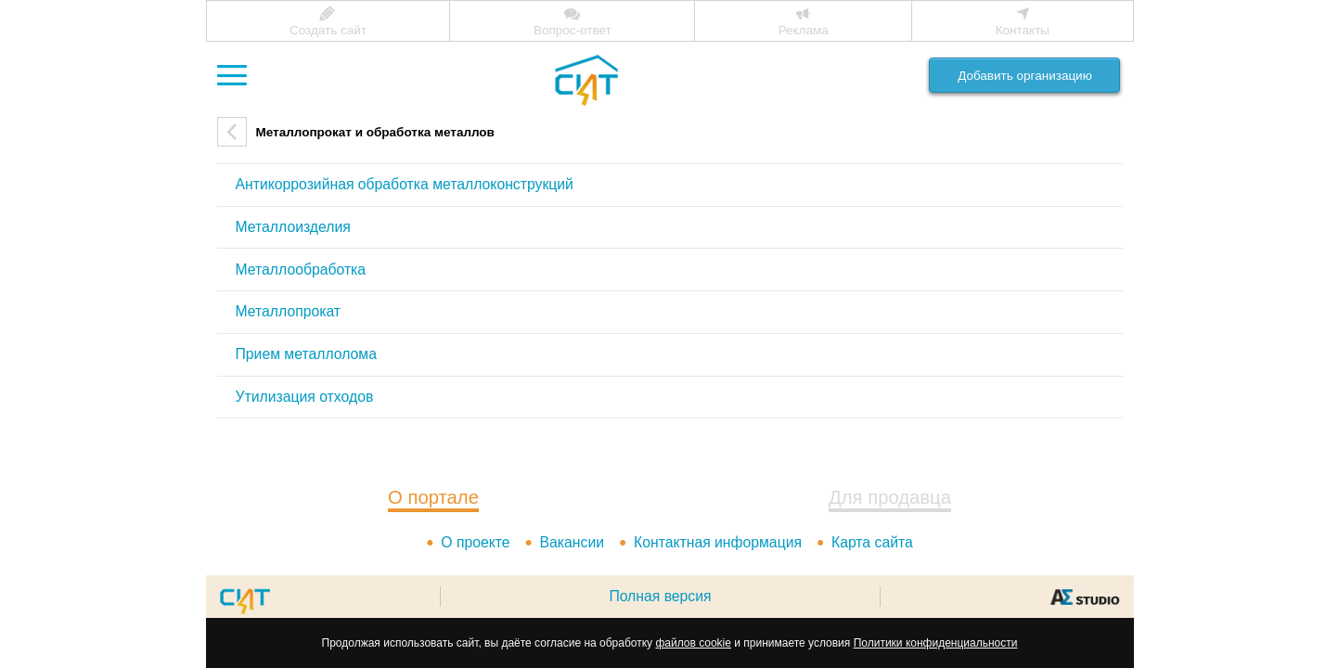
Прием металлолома (306, 354)
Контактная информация (718, 542)
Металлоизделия (293, 227)
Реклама (804, 30)
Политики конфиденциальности (936, 642)
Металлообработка (301, 269)
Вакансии (572, 542)
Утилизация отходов (305, 397)
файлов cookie (692, 642)
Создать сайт (328, 30)
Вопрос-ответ (573, 30)
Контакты (1022, 30)
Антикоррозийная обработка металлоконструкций (404, 184)
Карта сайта (872, 542)
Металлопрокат (288, 311)
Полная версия (660, 596)
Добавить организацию (1025, 76)
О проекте (475, 542)
